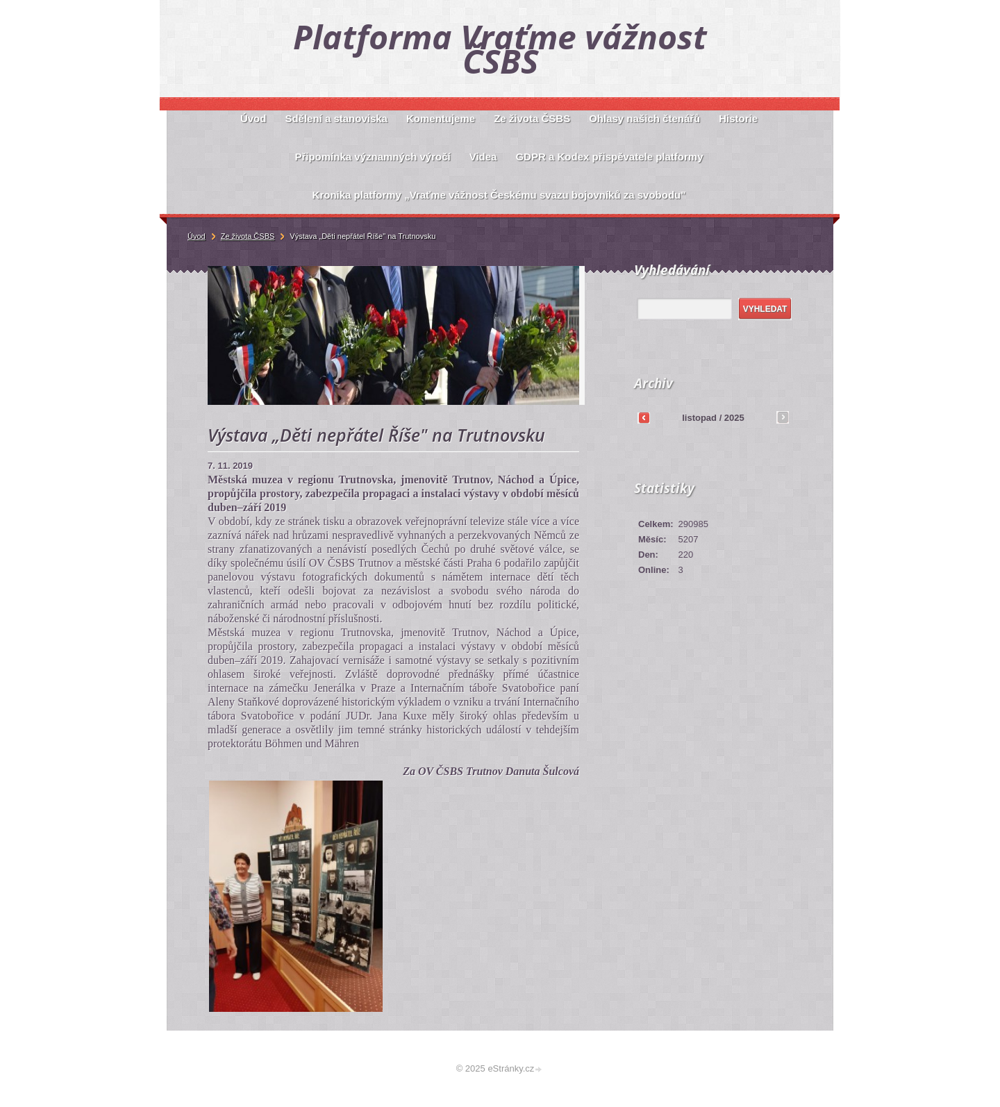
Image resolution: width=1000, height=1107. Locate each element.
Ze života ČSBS (248, 236)
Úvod (197, 236)
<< (644, 417)
